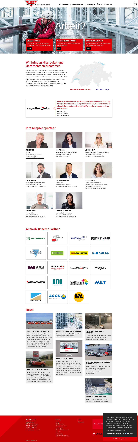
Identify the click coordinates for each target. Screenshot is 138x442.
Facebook (81, 422)
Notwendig (111, 433)
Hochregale (91, 4)
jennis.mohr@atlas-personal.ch (94, 156)
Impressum (59, 434)
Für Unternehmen (78, 4)
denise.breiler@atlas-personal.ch (95, 188)
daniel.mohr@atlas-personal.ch (35, 216)
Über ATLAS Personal (104, 4)
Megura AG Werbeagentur (31, 440)
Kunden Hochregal (102, 89)
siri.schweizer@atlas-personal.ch (66, 216)
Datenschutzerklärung (62, 435)
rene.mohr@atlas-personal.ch (35, 158)
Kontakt (58, 432)
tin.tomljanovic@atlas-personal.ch (66, 186)
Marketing (129, 433)
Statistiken (120, 433)
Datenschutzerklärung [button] (118, 430)
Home (57, 422)
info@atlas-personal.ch (63, 156)
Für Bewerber (64, 4)
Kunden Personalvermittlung (80, 89)
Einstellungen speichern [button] (120, 439)
